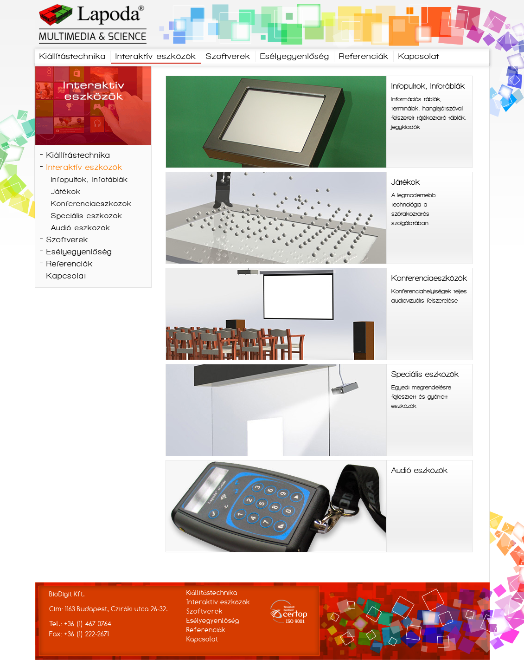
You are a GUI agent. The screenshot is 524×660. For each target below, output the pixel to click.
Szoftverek (228, 57)
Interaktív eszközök (155, 57)
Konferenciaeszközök (91, 204)
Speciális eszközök (86, 216)
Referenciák (364, 57)
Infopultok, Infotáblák (89, 180)
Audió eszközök (80, 228)
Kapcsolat (418, 57)
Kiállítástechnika (72, 57)
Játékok (66, 192)
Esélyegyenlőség (294, 57)
